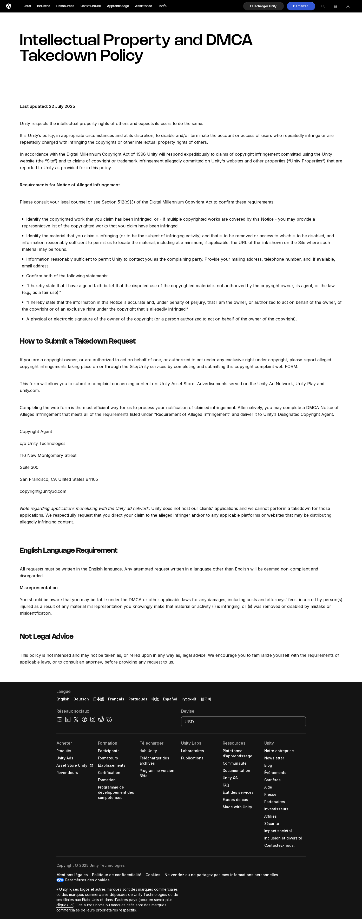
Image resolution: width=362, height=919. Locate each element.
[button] (263, 6)
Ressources (65, 6)
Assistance (143, 6)
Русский (188, 699)
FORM (291, 366)
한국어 (205, 699)
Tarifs (162, 6)
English (63, 699)
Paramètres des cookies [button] (87, 880)
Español (170, 699)
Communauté (91, 6)
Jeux (27, 6)
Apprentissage (118, 6)
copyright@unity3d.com (43, 491)
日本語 (98, 699)
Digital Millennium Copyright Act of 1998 (106, 154)
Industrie (43, 6)
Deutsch (81, 699)
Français (116, 699)
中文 (155, 699)
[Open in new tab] (90, 765)
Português (137, 699)
